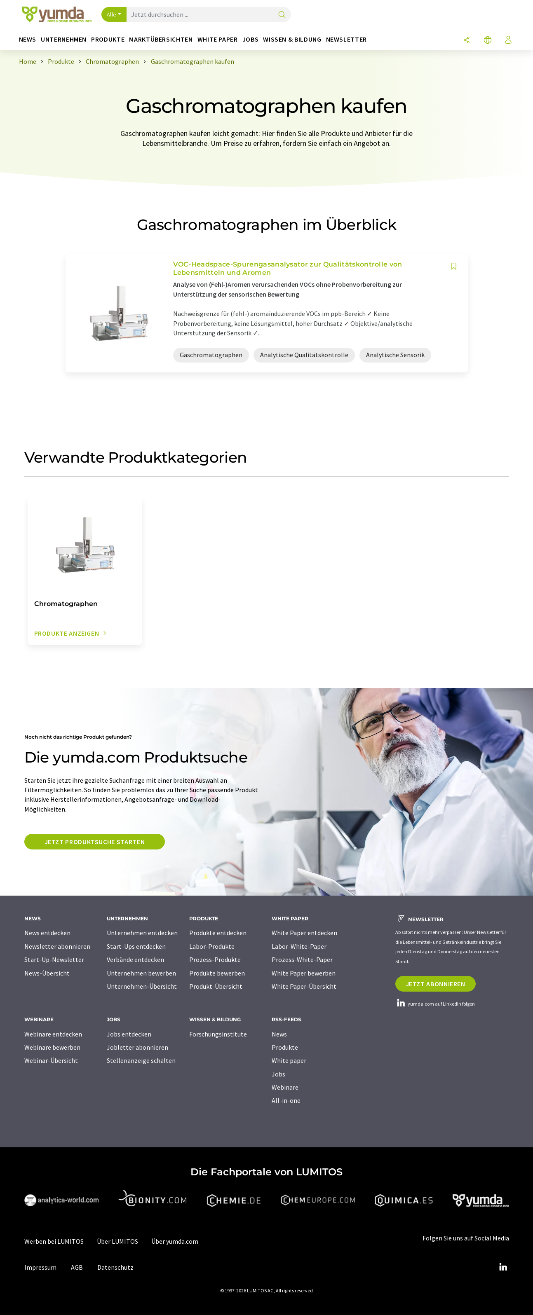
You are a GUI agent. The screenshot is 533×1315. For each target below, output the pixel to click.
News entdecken (47, 933)
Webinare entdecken (53, 1034)
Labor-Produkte (212, 946)
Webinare (285, 1087)
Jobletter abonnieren (137, 1047)
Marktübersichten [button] (161, 39)
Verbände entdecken (135, 959)
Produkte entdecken (218, 933)
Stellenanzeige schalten (141, 1060)
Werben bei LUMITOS (54, 1241)
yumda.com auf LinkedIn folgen (435, 1004)
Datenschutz (115, 1267)
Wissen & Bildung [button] (292, 39)
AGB (77, 1267)
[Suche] (282, 15)
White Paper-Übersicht (304, 986)
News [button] (28, 39)
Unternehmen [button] (64, 39)
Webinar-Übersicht (51, 1060)
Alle (112, 14)
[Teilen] (466, 40)
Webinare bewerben (52, 1047)
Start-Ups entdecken (136, 946)
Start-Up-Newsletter (54, 959)
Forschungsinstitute (218, 1034)
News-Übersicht (47, 973)
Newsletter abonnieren (57, 946)
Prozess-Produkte (215, 959)
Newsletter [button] (346, 39)
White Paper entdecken (304, 933)
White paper (289, 1060)
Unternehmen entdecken (142, 933)
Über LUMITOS (117, 1241)
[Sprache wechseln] (487, 40)
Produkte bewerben (217, 973)
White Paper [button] (217, 39)
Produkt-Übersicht (215, 986)
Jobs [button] (250, 39)
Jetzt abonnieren (435, 984)
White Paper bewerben (304, 973)
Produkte (285, 1047)
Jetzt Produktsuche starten (95, 842)
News (279, 1034)
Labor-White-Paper (299, 946)
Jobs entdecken (129, 1034)
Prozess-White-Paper (302, 959)
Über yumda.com (174, 1241)
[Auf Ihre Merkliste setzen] (453, 266)
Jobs (278, 1074)
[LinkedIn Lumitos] (503, 1267)
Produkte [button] (107, 39)
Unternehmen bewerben (141, 973)
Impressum (40, 1267)
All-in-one (286, 1100)
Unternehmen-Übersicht (142, 986)
